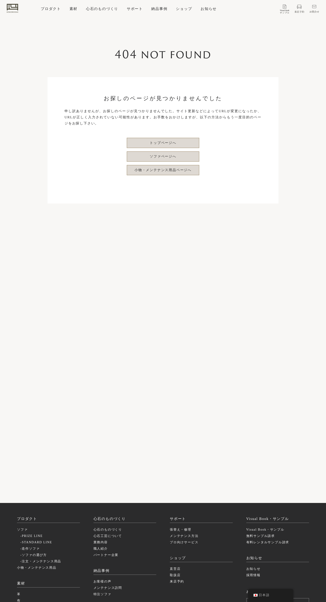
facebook (192, 572)
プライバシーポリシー (259, 567)
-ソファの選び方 (33, 492)
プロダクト (51, 9)
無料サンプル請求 (260, 473)
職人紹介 (100, 485)
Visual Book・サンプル (265, 466)
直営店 (175, 505)
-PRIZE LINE (31, 473)
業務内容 (100, 479)
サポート (135, 9)
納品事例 (159, 9)
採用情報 (253, 512)
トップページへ (163, 143)
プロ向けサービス (184, 479)
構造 (20, 544)
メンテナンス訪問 (107, 525)
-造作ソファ (30, 485)
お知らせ (209, 9)
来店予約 (177, 518)
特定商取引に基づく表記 (260, 572)
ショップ (184, 9)
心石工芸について (107, 473)
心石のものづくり (102, 9)
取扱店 (175, 512)
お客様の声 (102, 518)
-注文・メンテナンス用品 (40, 498)
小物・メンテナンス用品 (36, 504)
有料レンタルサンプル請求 (267, 479)
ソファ (22, 466)
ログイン (280, 538)
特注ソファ (102, 531)
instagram (193, 567)
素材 (74, 9)
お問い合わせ (257, 528)
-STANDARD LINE (36, 479)
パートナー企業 (106, 492)
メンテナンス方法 (184, 473)
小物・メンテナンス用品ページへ (163, 170)
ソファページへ (163, 156)
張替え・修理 (180, 466)
